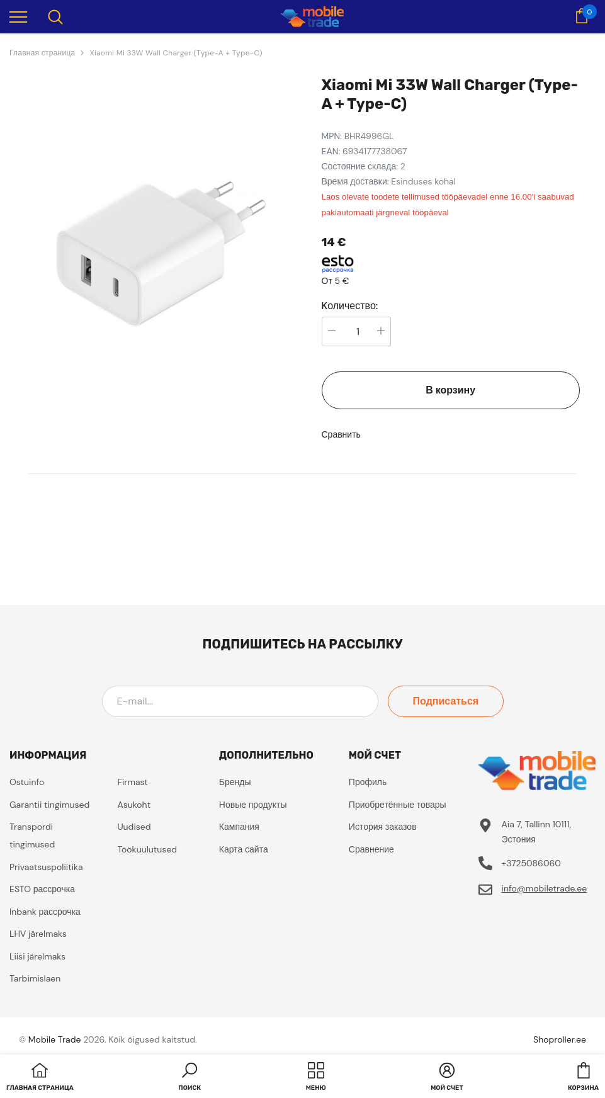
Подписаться (447, 701)
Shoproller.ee (559, 1039)
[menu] (18, 16)
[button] (189, 1078)
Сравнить (341, 434)
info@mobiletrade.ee (544, 888)
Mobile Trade (54, 1039)
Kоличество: (350, 306)
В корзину (450, 390)
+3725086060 (531, 863)
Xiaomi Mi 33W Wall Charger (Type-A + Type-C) (175, 53)
